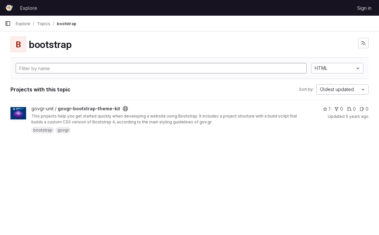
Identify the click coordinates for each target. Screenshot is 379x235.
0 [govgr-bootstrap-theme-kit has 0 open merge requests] (351, 109)
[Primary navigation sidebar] (8, 23)
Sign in (364, 8)
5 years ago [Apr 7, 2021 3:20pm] (357, 116)
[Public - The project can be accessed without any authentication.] (125, 108)
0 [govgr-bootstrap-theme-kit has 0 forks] (338, 109)
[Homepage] (9, 8)
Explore (28, 8)
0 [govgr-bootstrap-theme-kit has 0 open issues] (364, 109)
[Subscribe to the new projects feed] (363, 43)
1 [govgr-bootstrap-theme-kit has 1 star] (326, 109)
